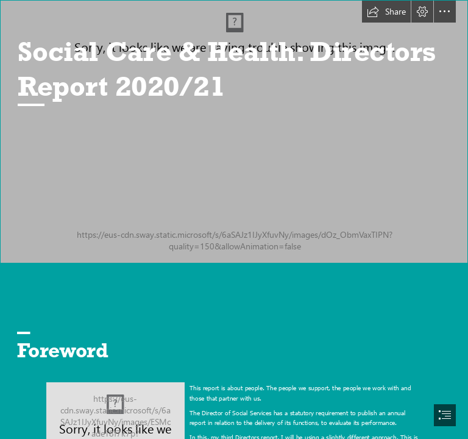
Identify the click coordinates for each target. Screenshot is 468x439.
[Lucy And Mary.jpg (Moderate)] (234, 131)
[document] (234, 219)
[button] (386, 12)
